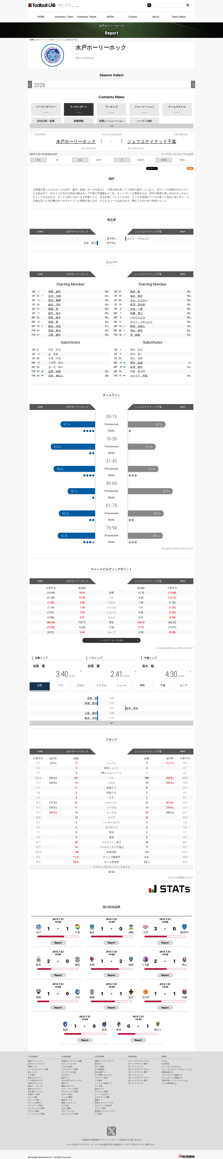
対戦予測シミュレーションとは (175, 1080)
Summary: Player (86, 16)
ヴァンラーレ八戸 (68, 1064)
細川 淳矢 (54, 304)
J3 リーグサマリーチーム (138, 1078)
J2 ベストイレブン (136, 1075)
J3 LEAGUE (99, 1056)
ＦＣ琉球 (98, 1114)
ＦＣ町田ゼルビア (35, 1080)
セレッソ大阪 (33, 1100)
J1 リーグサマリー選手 (138, 1064)
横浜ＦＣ (65, 1083)
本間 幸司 (54, 291)
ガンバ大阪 (32, 1097)
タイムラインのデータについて (176, 548)
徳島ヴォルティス (68, 1103)
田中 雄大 (54, 313)
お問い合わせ (134, 1140)
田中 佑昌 (136, 362)
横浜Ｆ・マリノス (35, 1086)
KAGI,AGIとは (167, 1072)
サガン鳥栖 (66, 1108)
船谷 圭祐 (54, 326)
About (155, 16)
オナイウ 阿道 (139, 375)
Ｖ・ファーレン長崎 (36, 1114)
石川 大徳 (54, 295)
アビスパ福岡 (33, 1111)
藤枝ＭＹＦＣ (66, 1100)
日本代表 (165, 1064)
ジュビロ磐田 (66, 1097)
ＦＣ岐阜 (98, 1080)
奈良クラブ (99, 1089)
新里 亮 (53, 308)
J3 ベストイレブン (136, 1083)
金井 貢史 (136, 295)
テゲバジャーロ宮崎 (69, 1114)
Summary (132, 1056)
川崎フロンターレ (35, 1083)
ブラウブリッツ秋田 (69, 1069)
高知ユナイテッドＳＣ (104, 1103)
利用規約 (86, 1140)
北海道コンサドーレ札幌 (71, 1061)
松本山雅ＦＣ (100, 1072)
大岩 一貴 (136, 308)
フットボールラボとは (171, 1066)
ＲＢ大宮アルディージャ (71, 1080)
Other (164, 1056)
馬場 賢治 (54, 330)
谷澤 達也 (136, 367)
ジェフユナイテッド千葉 (151, 141)
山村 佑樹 (54, 371)
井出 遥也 (136, 330)
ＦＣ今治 (65, 1105)
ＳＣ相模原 (99, 1069)
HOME (40, 16)
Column (132, 16)
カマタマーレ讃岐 (102, 1097)
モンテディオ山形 (68, 1072)
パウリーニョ (137, 317)
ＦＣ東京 (31, 1075)
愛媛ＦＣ (98, 1100)
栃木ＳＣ (98, 1064)
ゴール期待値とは (169, 1083)
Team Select (179, 16)
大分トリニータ (67, 1111)
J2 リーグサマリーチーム (138, 1069)
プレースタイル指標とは (172, 1075)
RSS (190, 168)
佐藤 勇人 (136, 313)
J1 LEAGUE (32, 1056)
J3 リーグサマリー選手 (138, 1080)
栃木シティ (66, 1078)
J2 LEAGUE (66, 1056)
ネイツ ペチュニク (141, 321)
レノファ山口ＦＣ (102, 1094)
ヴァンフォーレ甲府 (69, 1089)
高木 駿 (135, 291)
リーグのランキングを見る (111, 640)
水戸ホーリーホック (76, 141)
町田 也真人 (137, 326)
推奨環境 (95, 1140)
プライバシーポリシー (109, 1140)
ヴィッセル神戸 (34, 1103)
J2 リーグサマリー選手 (138, 1072)
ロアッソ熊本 (100, 1108)
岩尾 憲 (53, 321)
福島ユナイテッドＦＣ (104, 1061)
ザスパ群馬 (99, 1066)
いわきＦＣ (66, 1075)
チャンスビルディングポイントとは (174, 647)
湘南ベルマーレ (67, 1086)
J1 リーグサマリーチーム (138, 1061)
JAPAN (110, 16)
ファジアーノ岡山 (35, 1105)
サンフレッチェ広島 (36, 1108)
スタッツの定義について (180, 877)
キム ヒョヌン (139, 300)
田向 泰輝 (54, 300)
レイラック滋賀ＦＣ (103, 1083)
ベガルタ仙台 (66, 1066)
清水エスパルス (34, 1089)
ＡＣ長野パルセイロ (103, 1075)
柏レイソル (32, 1072)
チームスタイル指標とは (172, 1078)
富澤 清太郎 (137, 304)
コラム (164, 1061)
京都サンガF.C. (34, 1094)
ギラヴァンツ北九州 (103, 1105)
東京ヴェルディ (34, 1078)
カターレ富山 (66, 1094)
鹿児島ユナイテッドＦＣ (105, 1111)
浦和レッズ (32, 1066)
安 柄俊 (135, 334)
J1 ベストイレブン (136, 1066)
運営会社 (124, 1140)
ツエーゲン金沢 (101, 1078)
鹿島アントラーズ (35, 1061)
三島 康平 (54, 334)
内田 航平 (54, 317)
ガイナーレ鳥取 (101, 1092)
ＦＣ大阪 (98, 1086)
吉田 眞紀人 (55, 375)
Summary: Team (64, 16)
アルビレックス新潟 (69, 1092)
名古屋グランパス (35, 1092)
